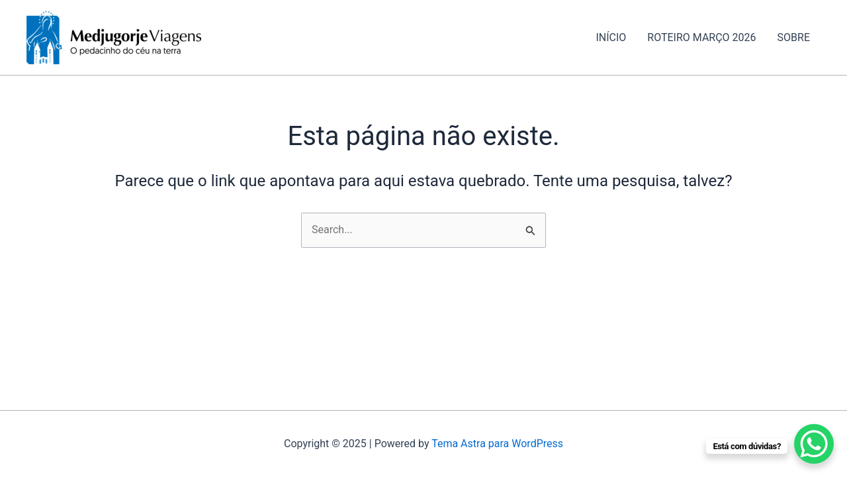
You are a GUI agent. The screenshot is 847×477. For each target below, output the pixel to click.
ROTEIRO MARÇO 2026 (701, 37)
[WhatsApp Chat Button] (814, 444)
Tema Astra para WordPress (497, 443)
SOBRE (794, 37)
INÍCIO (611, 37)
